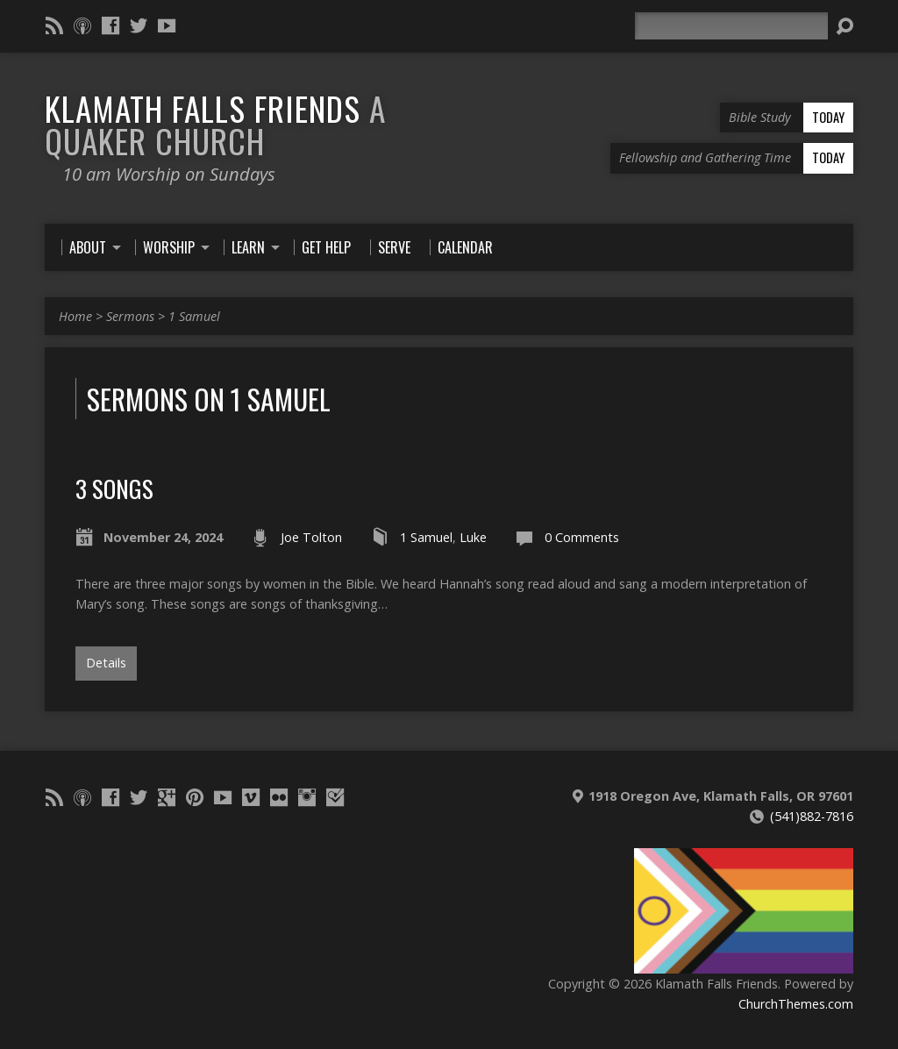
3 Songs (114, 488)
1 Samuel (194, 316)
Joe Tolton (311, 537)
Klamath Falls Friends (215, 124)
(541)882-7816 (811, 816)
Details (106, 662)
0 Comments (582, 537)
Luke (473, 537)
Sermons (130, 316)
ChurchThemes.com (795, 1003)
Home (75, 316)
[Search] (731, 25)
